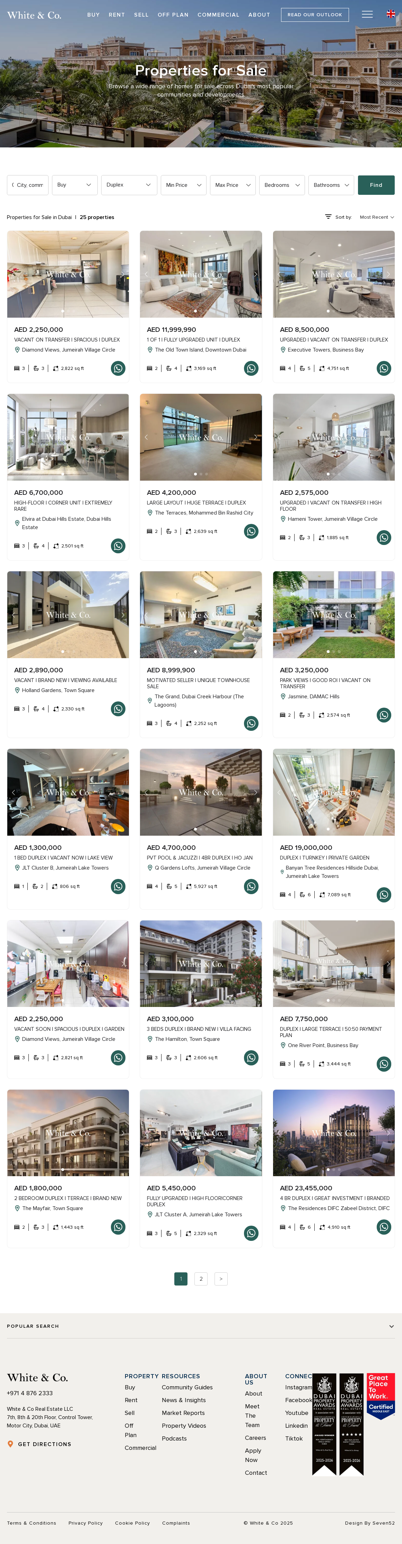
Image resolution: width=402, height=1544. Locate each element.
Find (376, 185)
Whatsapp (118, 368)
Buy (93, 14)
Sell (141, 14)
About (259, 14)
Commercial (219, 14)
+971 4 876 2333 (30, 1393)
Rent (117, 14)
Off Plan (173, 14)
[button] (62, 311)
